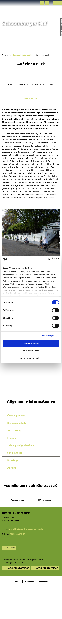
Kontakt (17, 581)
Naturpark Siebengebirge (22, 55)
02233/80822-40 (17, 534)
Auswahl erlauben (31, 351)
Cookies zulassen (31, 343)
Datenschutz (43, 581)
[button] (42, 3)
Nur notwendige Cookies (31, 358)
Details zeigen (47, 336)
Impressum (29, 581)
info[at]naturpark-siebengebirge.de (26, 529)
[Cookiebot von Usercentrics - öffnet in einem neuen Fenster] (48, 259)
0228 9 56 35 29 (31, 98)
